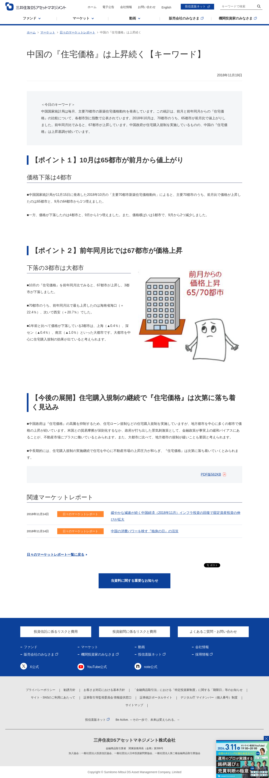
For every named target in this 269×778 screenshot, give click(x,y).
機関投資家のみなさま (98, 654)
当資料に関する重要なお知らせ (134, 580)
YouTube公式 (97, 667)
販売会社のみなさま (39, 654)
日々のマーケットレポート (77, 32)
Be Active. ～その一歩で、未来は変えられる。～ (147, 719)
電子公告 (108, 7)
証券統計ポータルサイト (156, 697)
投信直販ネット (195, 6)
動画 (141, 647)
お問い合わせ (147, 7)
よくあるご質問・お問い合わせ (213, 631)
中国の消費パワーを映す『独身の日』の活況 (144, 531)
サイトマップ (134, 705)
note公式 (150, 667)
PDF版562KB (211, 474)
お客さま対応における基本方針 (104, 690)
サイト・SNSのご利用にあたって (53, 697)
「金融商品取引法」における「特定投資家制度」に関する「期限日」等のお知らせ (188, 690)
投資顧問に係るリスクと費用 (134, 631)
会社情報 (126, 7)
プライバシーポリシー (40, 690)
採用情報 (202, 654)
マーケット (47, 32)
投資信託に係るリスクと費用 (56, 631)
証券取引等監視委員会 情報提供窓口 (108, 697)
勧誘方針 (69, 690)
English (166, 7)
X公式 (34, 667)
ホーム (92, 7)
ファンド (30, 647)
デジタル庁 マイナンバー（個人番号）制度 (209, 697)
